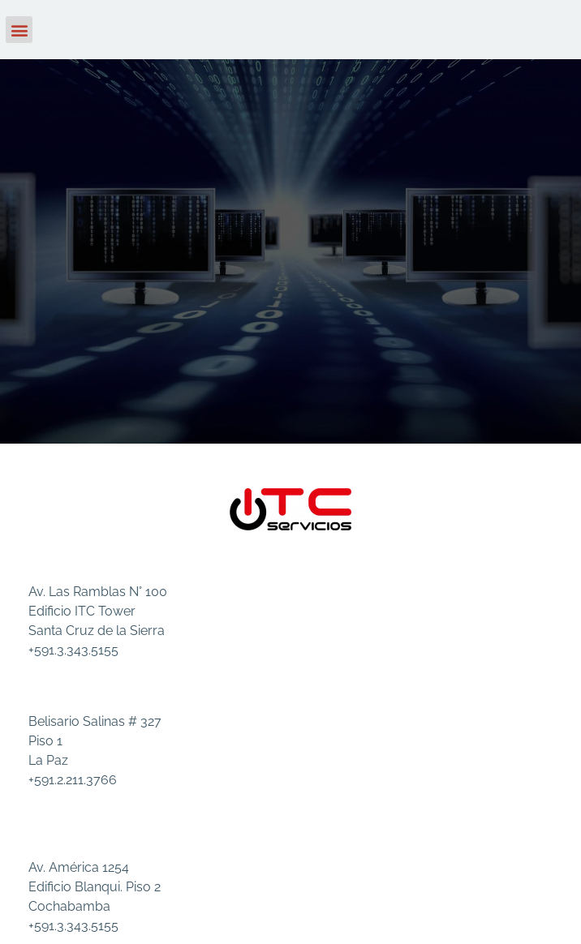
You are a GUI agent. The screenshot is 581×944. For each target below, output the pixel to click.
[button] (19, 29)
